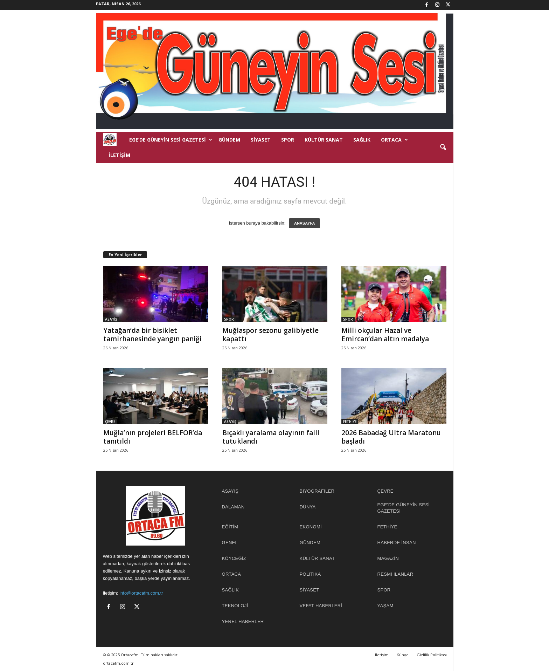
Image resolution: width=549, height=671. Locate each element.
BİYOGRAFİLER (317, 491)
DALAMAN (233, 506)
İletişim (119, 155)
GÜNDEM (229, 139)
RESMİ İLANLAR (395, 574)
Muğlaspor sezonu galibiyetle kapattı (270, 334)
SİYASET (261, 139)
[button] (443, 147)
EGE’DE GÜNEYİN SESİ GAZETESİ (170, 140)
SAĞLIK (361, 139)
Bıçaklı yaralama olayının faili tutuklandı (270, 437)
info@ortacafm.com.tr (141, 593)
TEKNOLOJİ (235, 605)
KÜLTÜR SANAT (324, 139)
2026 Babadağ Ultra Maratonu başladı (391, 437)
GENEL (230, 542)
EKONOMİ (311, 526)
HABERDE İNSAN (396, 542)
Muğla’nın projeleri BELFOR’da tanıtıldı (152, 437)
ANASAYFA (304, 223)
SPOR (287, 139)
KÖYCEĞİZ (234, 558)
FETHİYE (349, 421)
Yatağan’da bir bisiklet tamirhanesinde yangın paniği (152, 334)
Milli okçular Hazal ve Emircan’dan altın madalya (385, 334)
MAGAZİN (388, 558)
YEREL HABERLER (243, 621)
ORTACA (394, 140)
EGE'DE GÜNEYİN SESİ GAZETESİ (403, 508)
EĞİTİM (230, 526)
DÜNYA (308, 506)
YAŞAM (385, 605)
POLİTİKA (310, 574)
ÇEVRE (110, 421)
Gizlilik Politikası (432, 654)
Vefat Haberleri (321, 605)
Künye (403, 654)
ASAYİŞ (111, 319)
